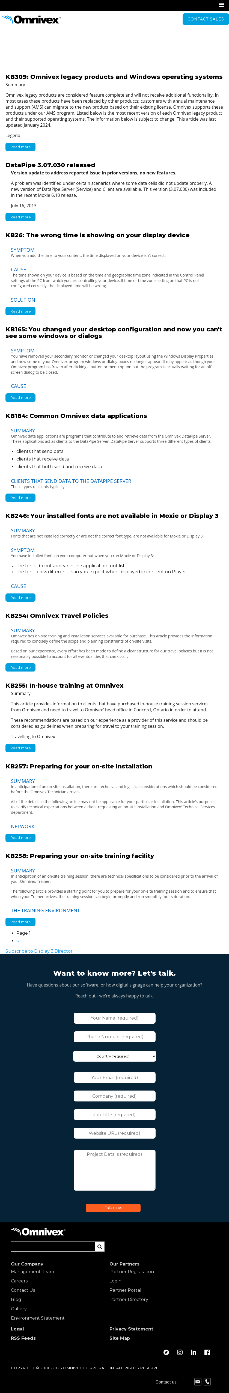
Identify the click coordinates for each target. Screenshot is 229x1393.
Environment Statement (38, 1318)
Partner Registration (131, 1271)
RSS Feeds (23, 1338)
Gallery (19, 1308)
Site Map (119, 1338)
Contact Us (23, 1290)
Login (115, 1281)
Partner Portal (125, 1290)
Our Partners (124, 1264)
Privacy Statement (131, 1329)
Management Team (32, 1271)
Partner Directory (128, 1299)
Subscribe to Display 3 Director (39, 951)
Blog (16, 1299)
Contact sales (206, 19)
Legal (17, 1329)
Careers (19, 1281)
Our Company (27, 1264)
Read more (22, 148)
